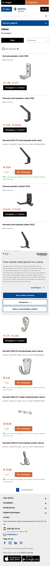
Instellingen (36, 288)
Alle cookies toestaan (25, 295)
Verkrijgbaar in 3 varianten (15, 130)
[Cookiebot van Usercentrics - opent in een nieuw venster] (36, 254)
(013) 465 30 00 (13, 528)
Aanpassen (25, 302)
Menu (8, 9)
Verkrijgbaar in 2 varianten (15, 87)
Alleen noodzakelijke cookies (25, 309)
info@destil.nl (12, 534)
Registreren (33, 2)
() (46, 9)
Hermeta (10, 60)
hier (31, 548)
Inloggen (8, 2)
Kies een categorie (10, 23)
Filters (12, 40)
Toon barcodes (10, 49)
